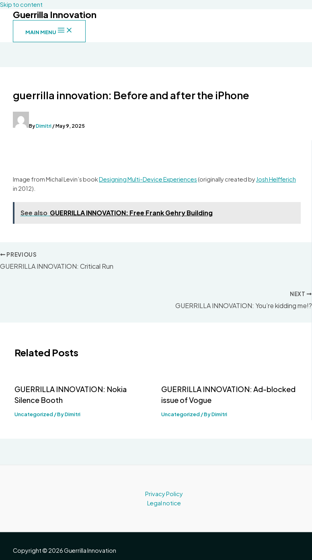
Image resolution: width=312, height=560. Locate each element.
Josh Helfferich (276, 179)
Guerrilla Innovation (54, 14)
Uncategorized (33, 414)
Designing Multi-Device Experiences (148, 179)
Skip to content (21, 4)
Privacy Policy (164, 493)
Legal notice (164, 503)
